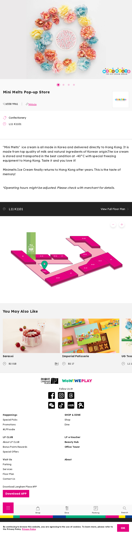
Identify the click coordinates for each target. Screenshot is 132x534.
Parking (7, 464)
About (68, 459)
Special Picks (10, 419)
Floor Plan (8, 474)
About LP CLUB (11, 442)
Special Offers (11, 451)
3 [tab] (69, 85)
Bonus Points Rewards (15, 446)
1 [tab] (58, 85)
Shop (67, 419)
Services (7, 469)
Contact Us (9, 478)
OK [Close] (123, 528)
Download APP (16, 493)
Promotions (9, 424)
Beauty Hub (72, 442)
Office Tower (72, 446)
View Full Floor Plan (115, 209)
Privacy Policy (29, 529)
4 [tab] (74, 85)
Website (32, 104)
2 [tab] (63, 85)
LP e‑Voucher (72, 437)
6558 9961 (12, 104)
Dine (67, 424)
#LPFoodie (9, 429)
